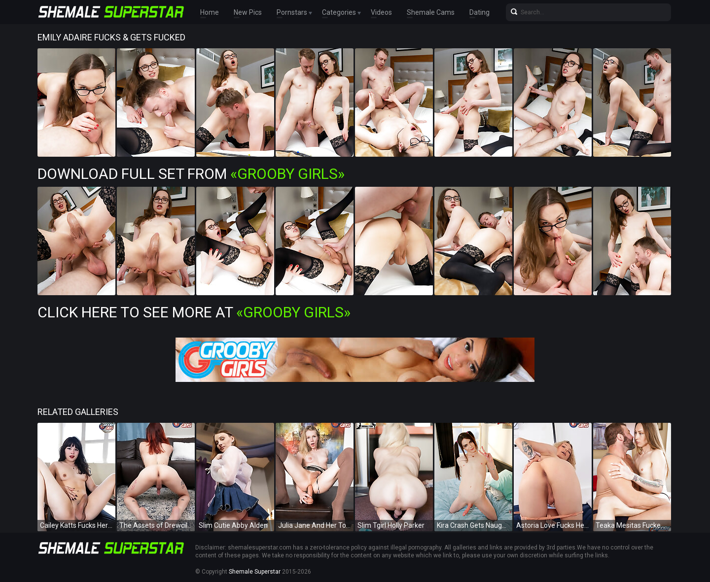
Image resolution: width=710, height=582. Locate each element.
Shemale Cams (431, 12)
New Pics (248, 12)
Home (209, 12)
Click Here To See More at (194, 312)
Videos (381, 12)
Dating (479, 12)
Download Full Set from (191, 173)
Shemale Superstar (255, 571)
